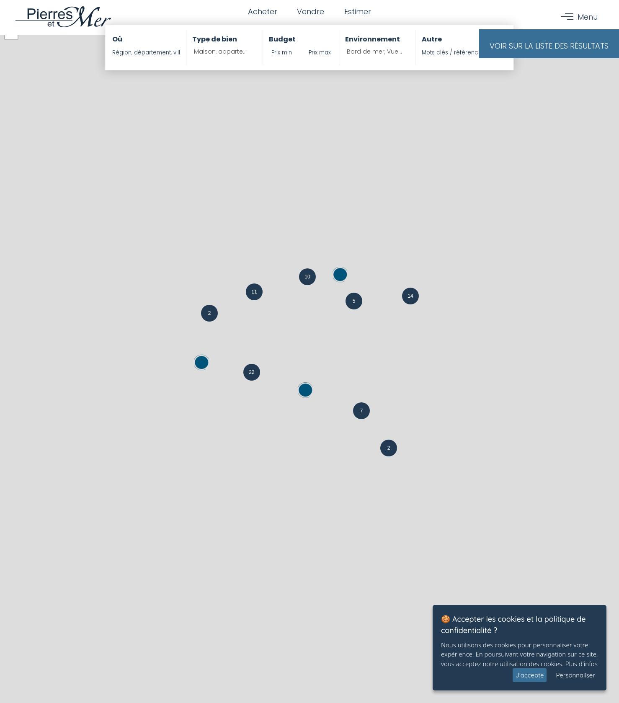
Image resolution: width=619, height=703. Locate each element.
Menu (587, 17)
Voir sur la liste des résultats (549, 46)
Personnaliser (575, 675)
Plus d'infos (581, 663)
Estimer (358, 12)
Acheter (261, 12)
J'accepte (530, 675)
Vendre (310, 12)
